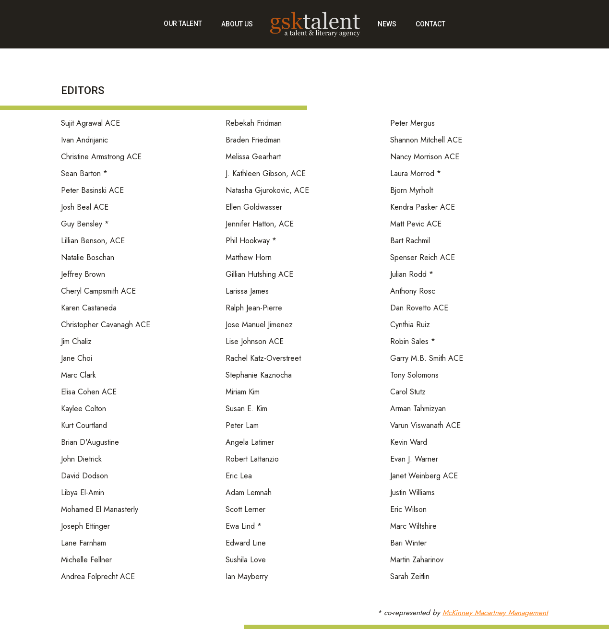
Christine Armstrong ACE (101, 157)
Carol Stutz (408, 392)
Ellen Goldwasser (254, 207)
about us (237, 24)
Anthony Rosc (412, 291)
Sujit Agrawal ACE (90, 124)
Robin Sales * (412, 342)
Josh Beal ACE (84, 207)
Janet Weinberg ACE (424, 476)
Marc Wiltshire (413, 527)
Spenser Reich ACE (422, 258)
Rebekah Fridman (254, 124)
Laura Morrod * (415, 174)
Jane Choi (76, 359)
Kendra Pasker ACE (422, 207)
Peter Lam (242, 426)
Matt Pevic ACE (416, 224)
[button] (183, 29)
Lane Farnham (83, 543)
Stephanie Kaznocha (259, 375)
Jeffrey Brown (83, 275)
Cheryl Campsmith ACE (98, 291)
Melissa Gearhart (253, 157)
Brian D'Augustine (90, 443)
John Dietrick (81, 459)
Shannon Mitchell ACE (426, 140)
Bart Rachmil (410, 241)
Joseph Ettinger (85, 527)
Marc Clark (78, 375)
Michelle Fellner (86, 560)
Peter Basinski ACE (92, 191)
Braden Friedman (253, 140)
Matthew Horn (249, 258)
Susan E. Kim (246, 409)
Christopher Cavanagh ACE (105, 325)
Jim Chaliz (76, 342)
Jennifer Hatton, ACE (260, 224)
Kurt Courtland (84, 426)
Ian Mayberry (247, 577)
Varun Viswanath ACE (425, 426)
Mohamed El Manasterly (99, 510)
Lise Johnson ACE (255, 342)
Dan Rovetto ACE (419, 308)
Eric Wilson (408, 510)
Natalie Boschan (87, 258)
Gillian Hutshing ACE (259, 275)
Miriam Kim (243, 392)
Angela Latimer (250, 443)
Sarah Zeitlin (410, 577)
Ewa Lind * (244, 527)
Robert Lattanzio (252, 459)
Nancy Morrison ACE (424, 157)
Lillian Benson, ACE (93, 241)
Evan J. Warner (414, 459)
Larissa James (247, 291)
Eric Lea (239, 476)
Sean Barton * (84, 174)
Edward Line (246, 543)
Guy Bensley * (85, 224)
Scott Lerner (245, 510)
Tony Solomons (414, 375)
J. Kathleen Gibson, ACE (266, 174)
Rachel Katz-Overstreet (263, 359)
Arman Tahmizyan (418, 409)
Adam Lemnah (249, 493)
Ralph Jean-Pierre (254, 308)
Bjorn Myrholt (411, 191)
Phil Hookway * (251, 241)
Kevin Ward (408, 443)
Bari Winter (408, 543)
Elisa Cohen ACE (89, 392)
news (387, 24)
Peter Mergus (412, 124)
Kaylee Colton (83, 409)
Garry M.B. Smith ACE (426, 359)
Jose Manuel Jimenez (259, 325)
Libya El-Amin (82, 493)
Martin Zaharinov (416, 560)
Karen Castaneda (89, 308)
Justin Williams (412, 493)
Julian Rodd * (411, 275)
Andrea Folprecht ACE (98, 577)
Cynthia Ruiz (410, 325)
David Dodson (84, 476)
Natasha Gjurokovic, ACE (267, 191)
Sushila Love (246, 560)
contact (430, 24)
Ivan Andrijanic (84, 140)
